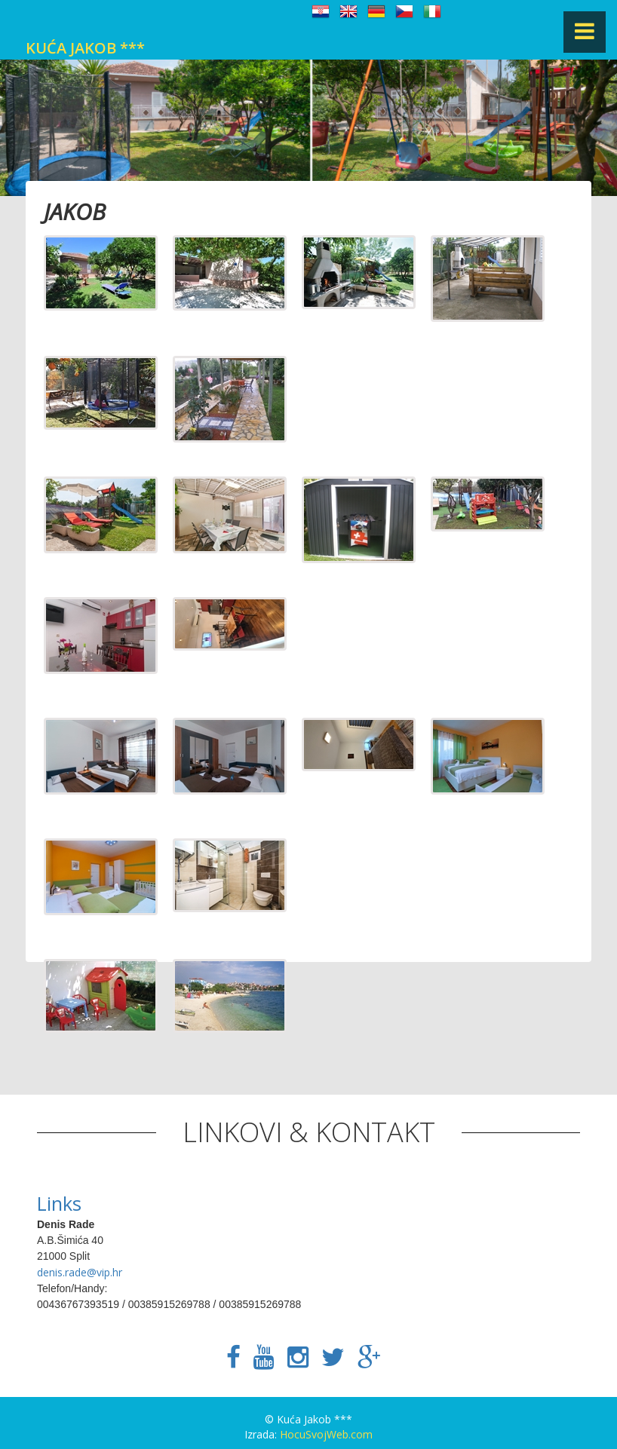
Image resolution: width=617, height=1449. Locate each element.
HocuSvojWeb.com (326, 1434)
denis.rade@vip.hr (79, 1272)
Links (59, 1203)
